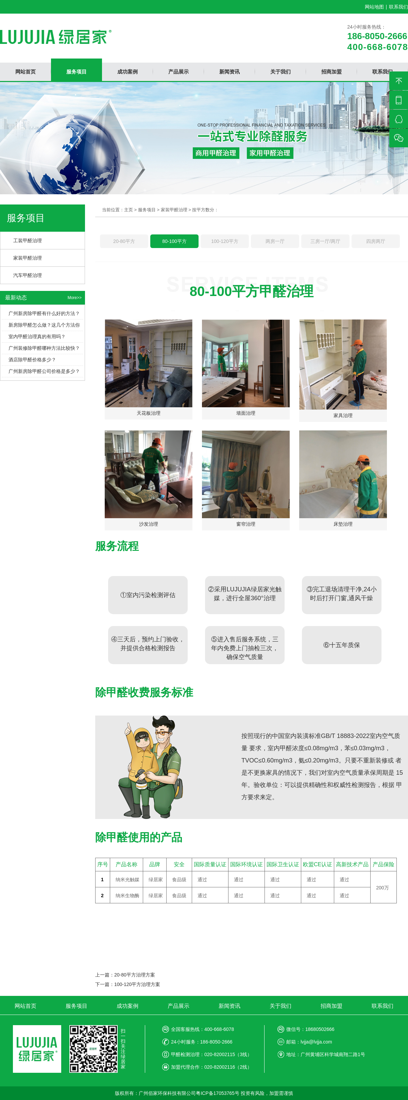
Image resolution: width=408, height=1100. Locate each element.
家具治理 (343, 415)
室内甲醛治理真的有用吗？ (37, 336)
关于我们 (280, 1006)
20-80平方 (124, 241)
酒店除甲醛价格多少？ (32, 359)
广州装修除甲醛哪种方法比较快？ (44, 348)
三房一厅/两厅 (325, 241)
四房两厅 (375, 241)
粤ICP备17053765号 (217, 1093)
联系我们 (398, 7)
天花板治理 (148, 413)
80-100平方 (174, 241)
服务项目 (147, 209)
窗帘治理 (245, 524)
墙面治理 (245, 413)
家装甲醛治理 (27, 258)
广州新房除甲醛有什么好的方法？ (44, 313)
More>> (75, 297)
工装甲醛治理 (27, 240)
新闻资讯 (229, 1006)
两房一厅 (275, 241)
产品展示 (178, 1006)
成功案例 (127, 1006)
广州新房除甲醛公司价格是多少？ (44, 371)
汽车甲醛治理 (27, 275)
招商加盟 (331, 1006)
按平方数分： (205, 209)
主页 (128, 209)
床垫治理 (343, 524)
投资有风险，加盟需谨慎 (267, 1093)
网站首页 (25, 1006)
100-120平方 (224, 241)
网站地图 (374, 7)
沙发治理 (148, 524)
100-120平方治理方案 (137, 984)
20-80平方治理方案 (134, 975)
